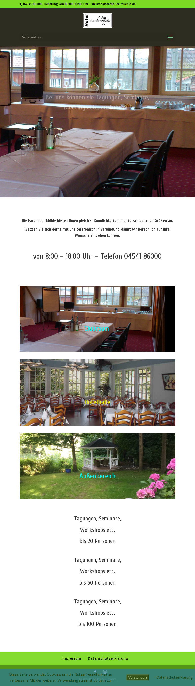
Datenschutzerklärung (108, 658)
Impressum (71, 658)
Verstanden (137, 677)
